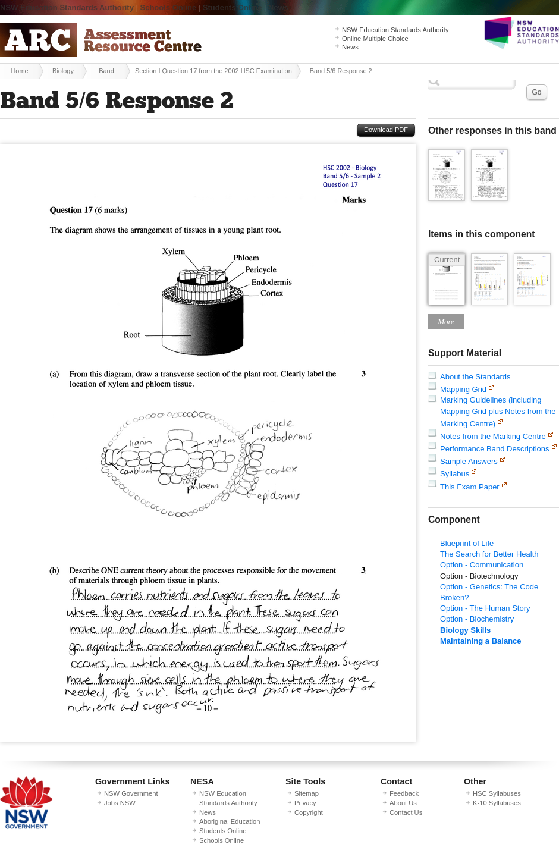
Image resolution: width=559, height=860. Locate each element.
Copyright (308, 812)
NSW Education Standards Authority (67, 7)
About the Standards (475, 376)
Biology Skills (465, 630)
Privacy (305, 802)
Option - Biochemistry (477, 618)
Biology (63, 70)
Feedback (404, 793)
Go (536, 92)
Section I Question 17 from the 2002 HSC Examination (213, 70)
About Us (403, 802)
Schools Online (168, 7)
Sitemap (306, 793)
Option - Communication (481, 564)
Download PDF (386, 129)
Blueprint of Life (467, 543)
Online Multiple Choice (375, 38)
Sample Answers (469, 461)
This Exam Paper (470, 486)
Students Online (232, 7)
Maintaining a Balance (481, 640)
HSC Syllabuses (497, 793)
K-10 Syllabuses (497, 802)
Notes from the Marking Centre (493, 436)
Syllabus (454, 473)
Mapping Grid (463, 389)
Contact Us (406, 812)
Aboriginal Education (229, 821)
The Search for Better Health (489, 554)
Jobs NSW (120, 802)
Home (19, 70)
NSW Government (131, 793)
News (278, 7)
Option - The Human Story (485, 608)
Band (106, 70)
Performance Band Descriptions (494, 448)
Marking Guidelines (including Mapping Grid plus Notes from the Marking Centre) (497, 412)
